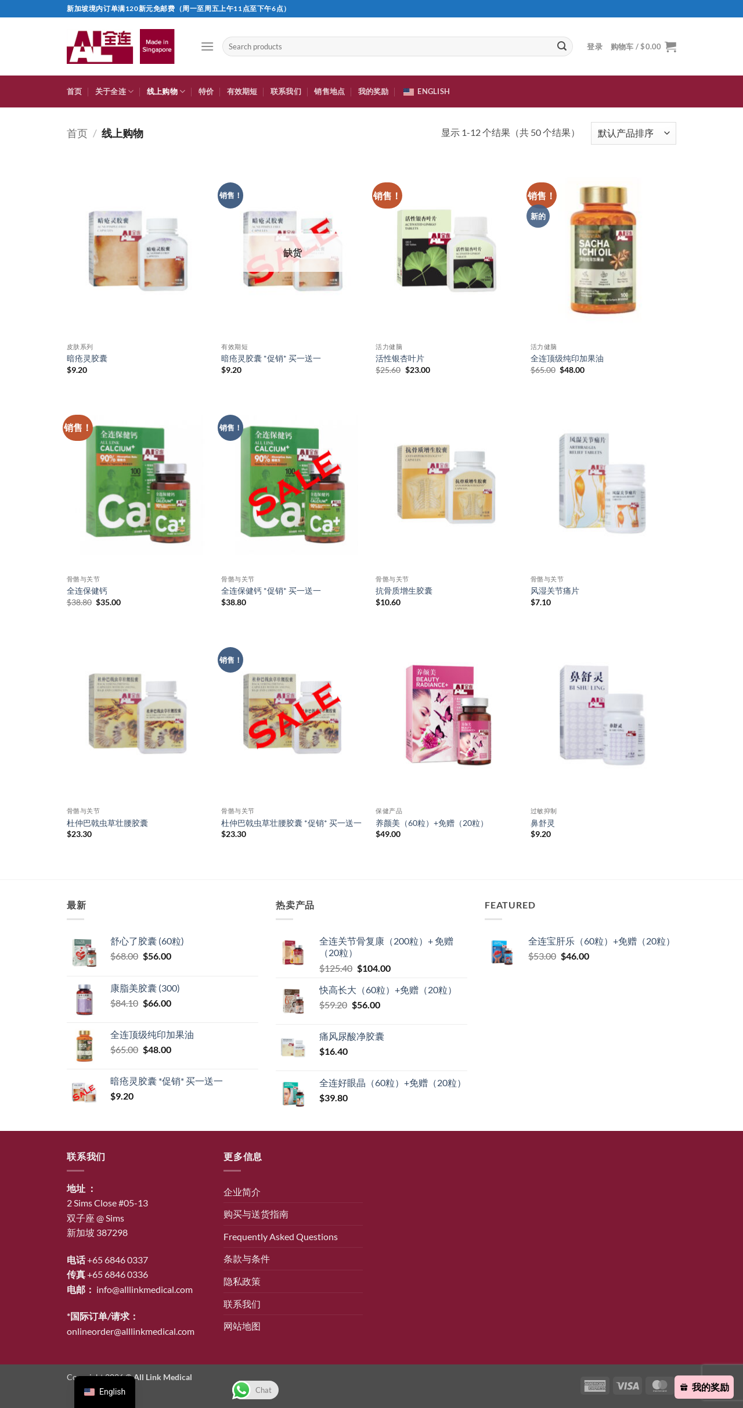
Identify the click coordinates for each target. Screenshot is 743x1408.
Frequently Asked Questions (280, 1236)
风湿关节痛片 (555, 590)
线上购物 (166, 91)
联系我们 (285, 91)
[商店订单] (633, 133)
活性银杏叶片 (400, 358)
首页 (74, 91)
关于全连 (114, 91)
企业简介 (242, 1191)
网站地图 (242, 1325)
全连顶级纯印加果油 (567, 358)
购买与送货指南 (255, 1213)
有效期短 (242, 91)
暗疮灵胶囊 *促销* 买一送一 (271, 358)
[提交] (562, 46)
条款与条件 (246, 1258)
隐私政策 (242, 1281)
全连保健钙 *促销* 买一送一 (271, 590)
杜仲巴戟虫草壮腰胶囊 (107, 823)
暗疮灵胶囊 (87, 358)
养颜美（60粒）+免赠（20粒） (432, 823)
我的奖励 (373, 91)
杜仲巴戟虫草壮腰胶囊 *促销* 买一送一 (291, 823)
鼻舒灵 (543, 823)
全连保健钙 (87, 590)
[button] (207, 46)
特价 (206, 91)
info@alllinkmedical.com (144, 1289)
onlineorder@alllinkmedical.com (130, 1331)
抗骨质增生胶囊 (404, 590)
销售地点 (329, 91)
